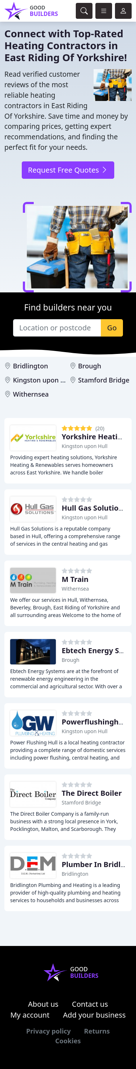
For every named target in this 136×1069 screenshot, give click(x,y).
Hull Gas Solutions (94, 508)
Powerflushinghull (95, 722)
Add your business (94, 1015)
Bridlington (30, 366)
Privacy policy (48, 1031)
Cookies (68, 1040)
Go (112, 328)
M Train (75, 579)
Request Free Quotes (68, 170)
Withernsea (31, 394)
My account (29, 1015)
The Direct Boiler (92, 793)
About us (43, 1004)
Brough (89, 366)
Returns (97, 1031)
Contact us (90, 1004)
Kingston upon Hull (43, 380)
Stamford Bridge (103, 380)
